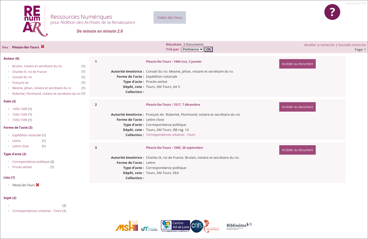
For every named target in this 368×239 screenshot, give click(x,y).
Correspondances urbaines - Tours (36, 211)
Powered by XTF (355, 3)
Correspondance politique (30, 162)
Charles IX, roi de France (29, 72)
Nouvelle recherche (352, 45)
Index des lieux (169, 17)
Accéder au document (297, 64)
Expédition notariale (26, 135)
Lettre (16, 141)
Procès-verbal (22, 167)
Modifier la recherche (319, 45)
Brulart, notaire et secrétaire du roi (37, 66)
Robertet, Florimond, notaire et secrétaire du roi (46, 93)
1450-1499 (19, 109)
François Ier (20, 83)
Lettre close (20, 146)
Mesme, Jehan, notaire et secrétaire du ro (41, 88)
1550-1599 (19, 120)
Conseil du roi (22, 77)
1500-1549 (19, 114)
